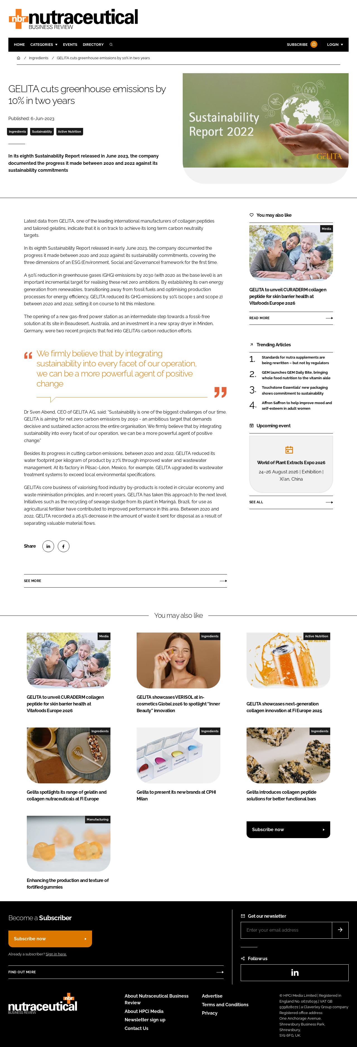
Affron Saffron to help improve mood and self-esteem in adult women (297, 406)
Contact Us (136, 1028)
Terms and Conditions (225, 1004)
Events (70, 44)
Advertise (212, 996)
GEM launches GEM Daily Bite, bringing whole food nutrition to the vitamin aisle (296, 375)
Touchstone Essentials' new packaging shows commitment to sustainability (295, 390)
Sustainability (42, 131)
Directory (93, 44)
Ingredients (17, 131)
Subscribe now (268, 829)
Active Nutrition (69, 131)
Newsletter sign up (145, 1019)
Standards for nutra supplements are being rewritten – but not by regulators (295, 360)
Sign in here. (56, 954)
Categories (41, 44)
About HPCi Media (144, 1011)
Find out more (22, 972)
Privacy (210, 1013)
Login (333, 44)
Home (19, 44)
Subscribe (301, 44)
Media (326, 228)
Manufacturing (97, 819)
